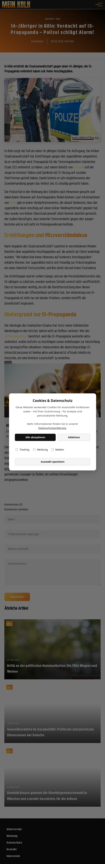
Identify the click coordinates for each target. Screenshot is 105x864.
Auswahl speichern (52, 461)
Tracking (22, 449)
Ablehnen (74, 437)
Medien (57, 449)
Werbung (40, 449)
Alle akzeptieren (35, 437)
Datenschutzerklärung (52, 428)
